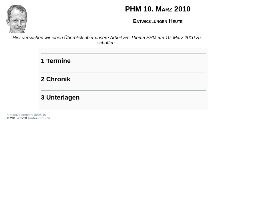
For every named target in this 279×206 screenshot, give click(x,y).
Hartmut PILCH (39, 118)
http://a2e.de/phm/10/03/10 (26, 114)
